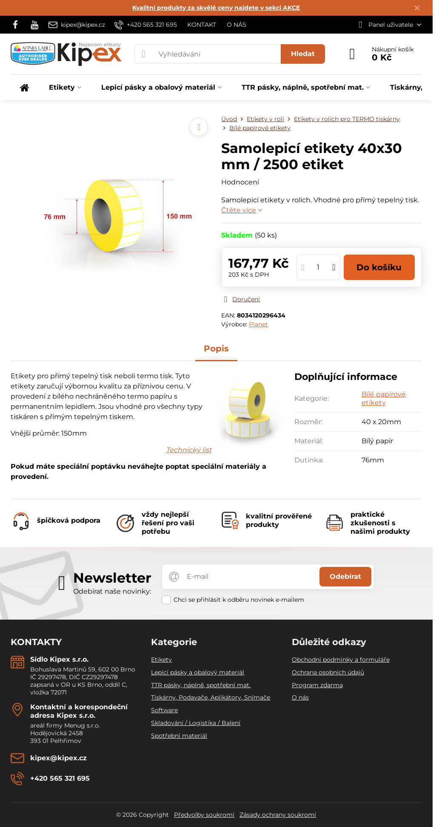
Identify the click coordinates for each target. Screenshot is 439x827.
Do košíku (379, 267)
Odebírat (345, 576)
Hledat (303, 54)
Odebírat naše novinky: (112, 591)
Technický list (188, 450)
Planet (258, 324)
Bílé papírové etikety (384, 398)
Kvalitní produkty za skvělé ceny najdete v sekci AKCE (216, 7)
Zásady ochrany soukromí (277, 815)
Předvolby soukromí (204, 815)
